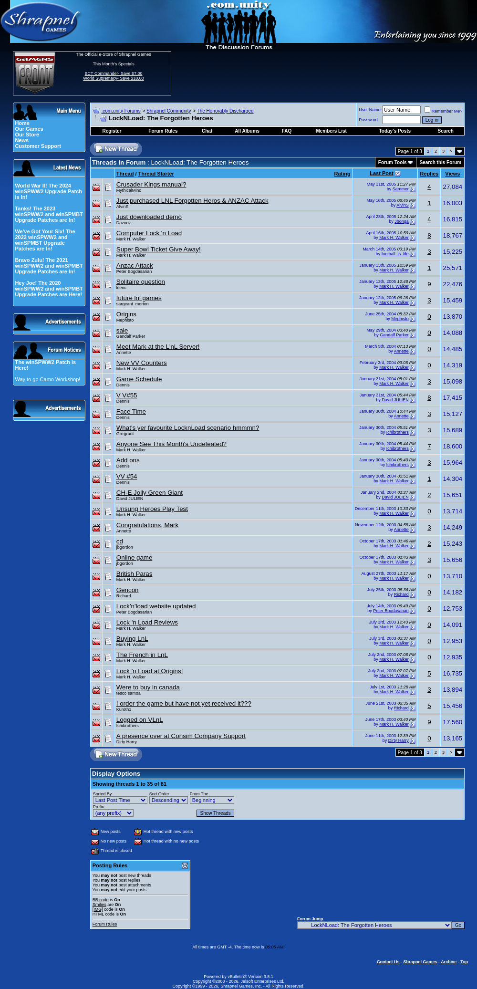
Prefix (98, 806)
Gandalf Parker (130, 336)
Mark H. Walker (131, 239)
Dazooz (123, 222)
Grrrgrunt (125, 433)
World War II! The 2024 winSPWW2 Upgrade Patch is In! (48, 191)
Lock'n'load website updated (156, 606)
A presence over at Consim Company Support (181, 735)
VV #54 (126, 476)
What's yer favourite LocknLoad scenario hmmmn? (187, 427)
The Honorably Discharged (225, 111)
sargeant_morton (132, 304)
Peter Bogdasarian (134, 271)
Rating (342, 174)
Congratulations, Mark (147, 525)
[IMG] (98, 909)
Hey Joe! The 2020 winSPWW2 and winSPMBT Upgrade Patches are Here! (49, 288)
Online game (134, 557)
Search (446, 131)
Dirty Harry (126, 741)
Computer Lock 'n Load (149, 233)
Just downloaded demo (149, 216)
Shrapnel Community (168, 111)
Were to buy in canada (148, 687)
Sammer (401, 189)
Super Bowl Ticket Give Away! (158, 249)
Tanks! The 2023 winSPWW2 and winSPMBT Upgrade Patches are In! (49, 214)
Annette (123, 352)
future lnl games (139, 298)
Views (452, 174)
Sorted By (102, 793)
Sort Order (159, 793)
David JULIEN (395, 399)
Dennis (123, 385)
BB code (101, 899)
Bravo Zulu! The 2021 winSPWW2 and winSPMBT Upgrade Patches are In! (49, 265)
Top (464, 961)
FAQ (287, 131)
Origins (126, 314)
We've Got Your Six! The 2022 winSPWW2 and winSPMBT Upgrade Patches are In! (45, 240)
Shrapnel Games (420, 961)
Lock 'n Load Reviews (147, 622)
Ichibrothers (397, 432)
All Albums (247, 131)
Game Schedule (139, 379)
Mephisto (125, 320)
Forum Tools (392, 162)
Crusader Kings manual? (151, 184)
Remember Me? (443, 111)
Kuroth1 (124, 709)
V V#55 (126, 395)
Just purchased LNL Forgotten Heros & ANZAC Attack (192, 200)
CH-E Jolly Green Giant (149, 492)
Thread (125, 174)
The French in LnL (142, 654)
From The (199, 793)
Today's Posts (395, 131)
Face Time (131, 411)
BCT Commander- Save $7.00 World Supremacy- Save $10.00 (113, 76)
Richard (123, 595)
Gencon (127, 589)
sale (122, 330)
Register (111, 131)
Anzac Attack (134, 265)
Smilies (99, 904)
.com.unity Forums (120, 111)
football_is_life (395, 253)
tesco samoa (128, 693)
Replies (429, 174)
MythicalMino (129, 190)
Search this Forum (440, 162)
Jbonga (401, 221)
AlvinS (122, 206)
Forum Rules (105, 924)
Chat (207, 131)
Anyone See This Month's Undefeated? (171, 444)
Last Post (382, 173)
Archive (448, 961)
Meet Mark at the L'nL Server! (158, 346)
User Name (370, 109)
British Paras (134, 573)
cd (119, 541)
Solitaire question (140, 281)
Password (368, 119)
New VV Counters (141, 362)
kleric (121, 287)
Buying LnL (132, 638)
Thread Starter (156, 174)
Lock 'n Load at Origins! (149, 671)
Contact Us (388, 961)
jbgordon (124, 547)
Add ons (128, 460)
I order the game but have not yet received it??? (183, 703)
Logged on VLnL (139, 719)
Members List (331, 131)
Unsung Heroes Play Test (152, 508)
